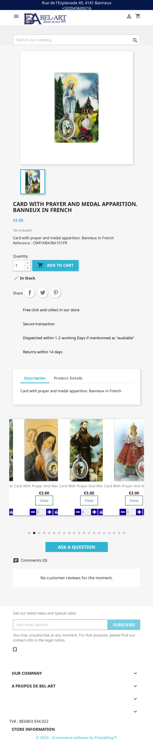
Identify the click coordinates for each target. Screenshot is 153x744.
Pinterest (56, 293)
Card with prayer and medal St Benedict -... (44, 486)
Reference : (22, 242)
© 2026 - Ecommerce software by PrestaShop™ (76, 737)
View (44, 500)
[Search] (76, 39)
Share (30, 293)
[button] (29, 533)
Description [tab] (35, 378)
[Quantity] (19, 265)
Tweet (43, 293)
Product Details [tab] (68, 378)
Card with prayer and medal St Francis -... (89, 486)
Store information (33, 729)
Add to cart (55, 265)
